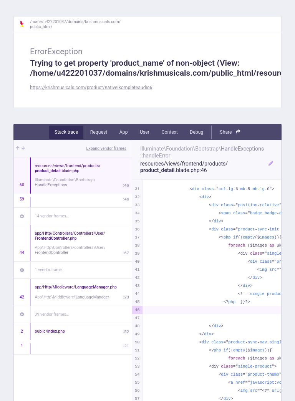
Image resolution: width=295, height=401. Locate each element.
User (144, 132)
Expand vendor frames (106, 148)
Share (230, 132)
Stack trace (66, 132)
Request (99, 132)
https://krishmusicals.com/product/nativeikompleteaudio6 (91, 87)
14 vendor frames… (52, 216)
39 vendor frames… (52, 314)
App (123, 132)
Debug (196, 132)
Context (169, 132)
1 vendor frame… (50, 269)
